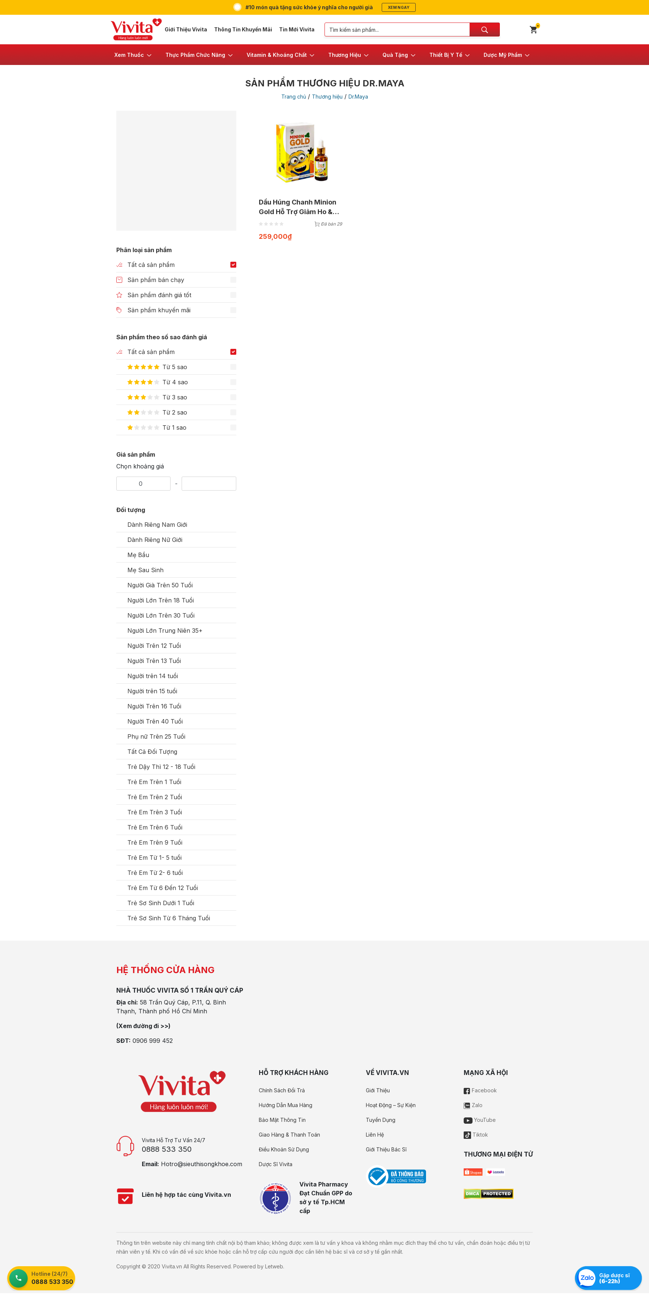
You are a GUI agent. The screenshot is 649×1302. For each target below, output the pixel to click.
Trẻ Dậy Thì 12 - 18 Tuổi (161, 766)
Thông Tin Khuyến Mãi (243, 29)
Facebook (480, 1090)
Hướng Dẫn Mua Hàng (285, 1105)
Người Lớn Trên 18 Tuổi (160, 600)
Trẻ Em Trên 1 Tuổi (154, 782)
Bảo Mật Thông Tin (282, 1120)
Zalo (473, 1105)
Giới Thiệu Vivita (186, 29)
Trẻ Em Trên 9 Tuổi (154, 842)
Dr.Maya (358, 96)
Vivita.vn (172, 1266)
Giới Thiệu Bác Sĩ (386, 1149)
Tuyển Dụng (380, 1120)
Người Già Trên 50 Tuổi (160, 585)
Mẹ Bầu (138, 555)
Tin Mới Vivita (297, 29)
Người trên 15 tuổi (152, 691)
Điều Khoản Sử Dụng (284, 1149)
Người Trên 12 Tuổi (154, 645)
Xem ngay (398, 7)
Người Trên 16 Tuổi (154, 706)
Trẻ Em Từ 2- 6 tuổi (155, 872)
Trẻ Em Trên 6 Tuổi (154, 827)
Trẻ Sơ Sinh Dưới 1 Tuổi (160, 903)
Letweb (274, 1266)
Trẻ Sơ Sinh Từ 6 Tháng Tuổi (168, 918)
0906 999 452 (153, 1040)
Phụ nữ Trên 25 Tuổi (156, 736)
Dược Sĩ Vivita (275, 1164)
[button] (133, 54)
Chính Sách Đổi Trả (282, 1090)
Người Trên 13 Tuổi (154, 660)
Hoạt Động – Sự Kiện (391, 1105)
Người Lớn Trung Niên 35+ (165, 630)
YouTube (480, 1120)
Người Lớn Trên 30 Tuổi (161, 615)
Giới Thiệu (378, 1090)
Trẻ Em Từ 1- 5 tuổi (154, 857)
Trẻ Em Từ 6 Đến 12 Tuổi (162, 888)
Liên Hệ (375, 1134)
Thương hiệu (327, 96)
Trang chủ (293, 96)
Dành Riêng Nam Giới (157, 524)
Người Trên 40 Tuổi (155, 721)
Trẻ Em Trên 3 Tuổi (154, 812)
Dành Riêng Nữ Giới (154, 539)
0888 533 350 (167, 1149)
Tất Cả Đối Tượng (152, 751)
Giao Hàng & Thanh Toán (289, 1134)
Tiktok (476, 1134)
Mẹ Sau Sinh (145, 570)
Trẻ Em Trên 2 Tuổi (154, 797)
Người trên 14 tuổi (152, 676)
